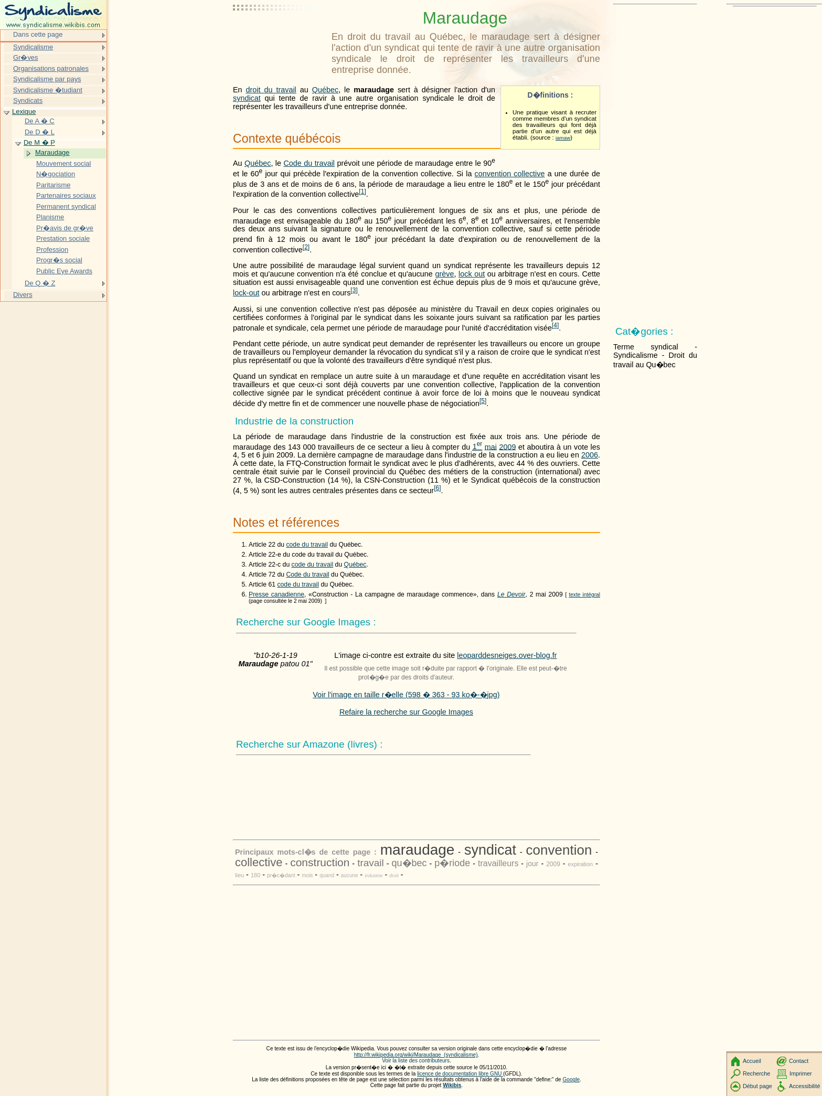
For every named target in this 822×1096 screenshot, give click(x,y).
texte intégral (584, 595)
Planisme (50, 217)
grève (444, 274)
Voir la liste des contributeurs (416, 1060)
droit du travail (271, 90)
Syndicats (27, 100)
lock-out (246, 293)
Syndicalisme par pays (47, 79)
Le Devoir (511, 594)
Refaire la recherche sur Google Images (406, 712)
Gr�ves (25, 57)
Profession (52, 249)
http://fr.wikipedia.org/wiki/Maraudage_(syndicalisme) (416, 1055)
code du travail (307, 544)
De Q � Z (40, 283)
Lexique (24, 111)
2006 (589, 455)
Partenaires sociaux (66, 195)
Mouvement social (63, 163)
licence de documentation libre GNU (460, 1074)
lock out (471, 274)
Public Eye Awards (64, 271)
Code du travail (309, 163)
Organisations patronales (51, 68)
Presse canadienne (276, 594)
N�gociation (55, 174)
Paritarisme (53, 185)
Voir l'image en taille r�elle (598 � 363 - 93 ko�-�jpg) (406, 694)
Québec (325, 90)
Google (571, 1079)
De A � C (40, 121)
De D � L (40, 132)
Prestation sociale (63, 238)
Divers (23, 295)
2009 (507, 446)
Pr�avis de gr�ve (64, 228)
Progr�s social (59, 260)
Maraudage (52, 152)
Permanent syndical (66, 206)
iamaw (563, 138)
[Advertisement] (280, 34)
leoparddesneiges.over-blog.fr (507, 655)
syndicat (247, 98)
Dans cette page (37, 34)
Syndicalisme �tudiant (47, 90)
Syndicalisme (33, 47)
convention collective (510, 173)
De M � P (39, 142)
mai (491, 446)
